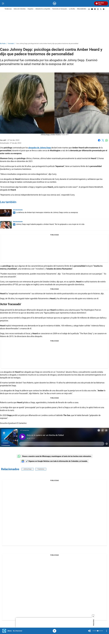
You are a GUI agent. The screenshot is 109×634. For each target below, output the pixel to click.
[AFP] (4, 140)
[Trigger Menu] (3, 3)
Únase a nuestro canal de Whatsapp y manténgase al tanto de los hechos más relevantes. (55, 456)
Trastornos (40, 469)
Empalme (30, 9)
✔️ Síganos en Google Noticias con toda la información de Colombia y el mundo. (54, 461)
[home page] (54, 3)
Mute (89, 631)
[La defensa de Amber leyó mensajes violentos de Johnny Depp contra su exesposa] (6, 213)
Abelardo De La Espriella (42, 9)
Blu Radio (3, 43)
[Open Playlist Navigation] (106, 631)
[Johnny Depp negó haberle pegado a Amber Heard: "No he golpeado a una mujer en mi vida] (6, 224)
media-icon (54, 631)
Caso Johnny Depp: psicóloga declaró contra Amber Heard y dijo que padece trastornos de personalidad (47, 43)
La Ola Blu (72, 9)
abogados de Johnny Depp (39, 148)
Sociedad (11, 43)
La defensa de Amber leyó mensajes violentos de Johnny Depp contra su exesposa (47, 212)
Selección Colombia (20, 9)
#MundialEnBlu (81, 9)
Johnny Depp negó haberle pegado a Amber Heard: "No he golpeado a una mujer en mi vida (50, 224)
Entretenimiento (18, 210)
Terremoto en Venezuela (59, 9)
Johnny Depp (27, 469)
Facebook (99, 140)
